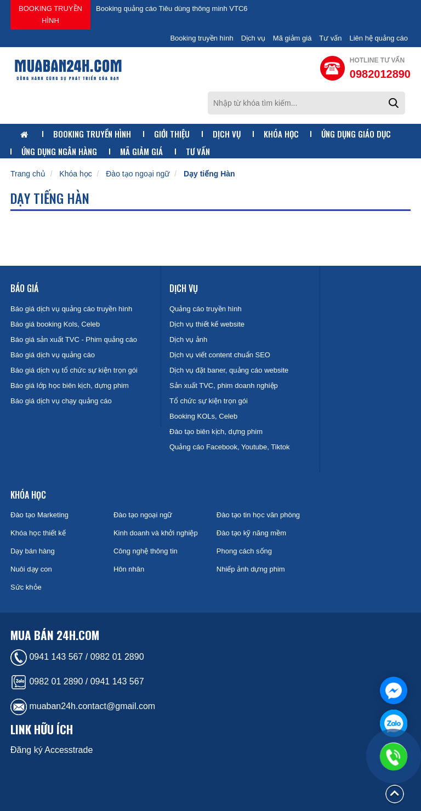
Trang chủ (27, 173)
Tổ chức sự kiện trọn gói (208, 401)
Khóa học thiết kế (38, 533)
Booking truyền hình (50, 14)
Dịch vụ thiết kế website (206, 324)
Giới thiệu (172, 134)
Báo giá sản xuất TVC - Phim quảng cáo (73, 339)
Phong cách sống (244, 551)
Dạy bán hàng (32, 551)
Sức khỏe (26, 587)
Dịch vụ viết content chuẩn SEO (219, 355)
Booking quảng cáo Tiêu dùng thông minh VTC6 (172, 8)
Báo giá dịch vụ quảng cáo (52, 355)
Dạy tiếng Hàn (209, 173)
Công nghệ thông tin (145, 551)
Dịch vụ (253, 38)
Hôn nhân (128, 569)
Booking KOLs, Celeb (203, 416)
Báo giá (24, 288)
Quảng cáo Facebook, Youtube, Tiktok (229, 447)
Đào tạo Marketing (39, 515)
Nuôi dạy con (31, 569)
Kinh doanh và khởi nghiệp (155, 533)
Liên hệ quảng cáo (378, 38)
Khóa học (281, 134)
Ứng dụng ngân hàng (59, 152)
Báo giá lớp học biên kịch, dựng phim (69, 385)
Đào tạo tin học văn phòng (258, 515)
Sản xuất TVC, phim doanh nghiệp (223, 385)
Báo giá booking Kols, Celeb (55, 324)
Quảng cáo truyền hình (205, 309)
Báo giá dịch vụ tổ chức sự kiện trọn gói (74, 370)
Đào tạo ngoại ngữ (137, 173)
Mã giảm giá (292, 38)
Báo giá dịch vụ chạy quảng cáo (61, 401)
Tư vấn (330, 38)
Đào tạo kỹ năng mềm (251, 533)
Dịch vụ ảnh (188, 339)
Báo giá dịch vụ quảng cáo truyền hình (71, 309)
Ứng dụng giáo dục (356, 134)
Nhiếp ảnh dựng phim (251, 569)
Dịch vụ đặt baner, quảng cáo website (228, 370)
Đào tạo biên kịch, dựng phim (216, 431)
